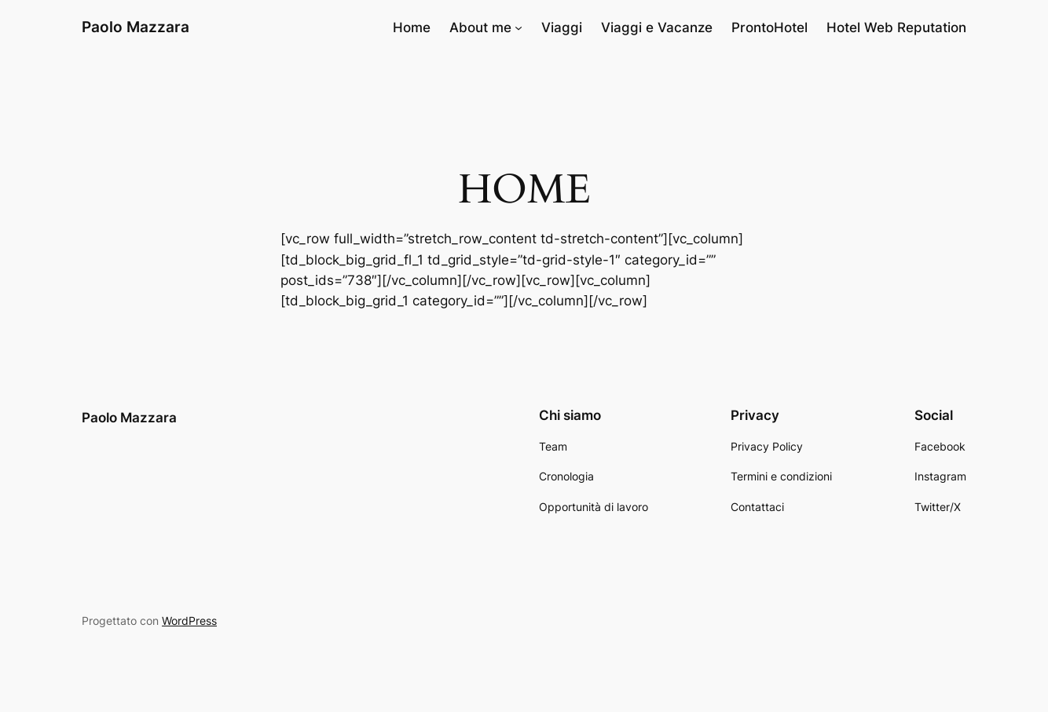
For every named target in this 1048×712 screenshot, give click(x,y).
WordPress (189, 620)
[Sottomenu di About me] (518, 27)
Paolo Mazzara (135, 26)
